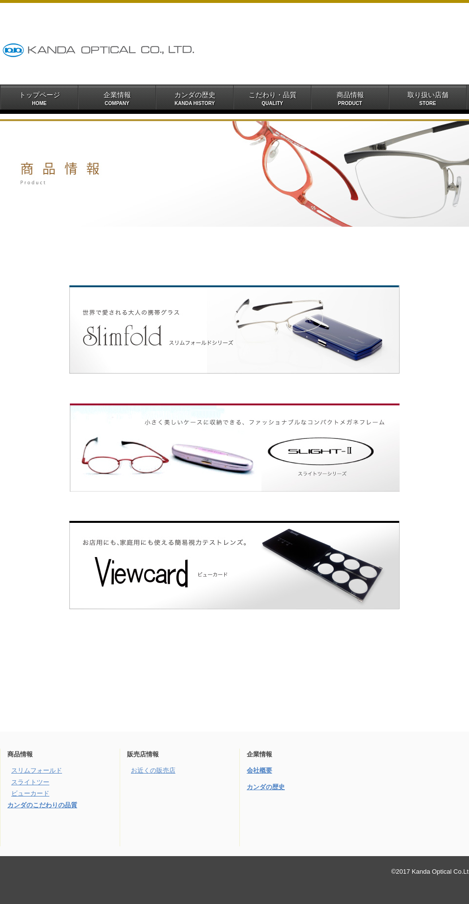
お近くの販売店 (153, 770)
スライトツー (30, 782)
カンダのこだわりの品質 (42, 805)
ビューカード (30, 793)
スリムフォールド (36, 770)
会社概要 (259, 770)
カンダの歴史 (266, 787)
